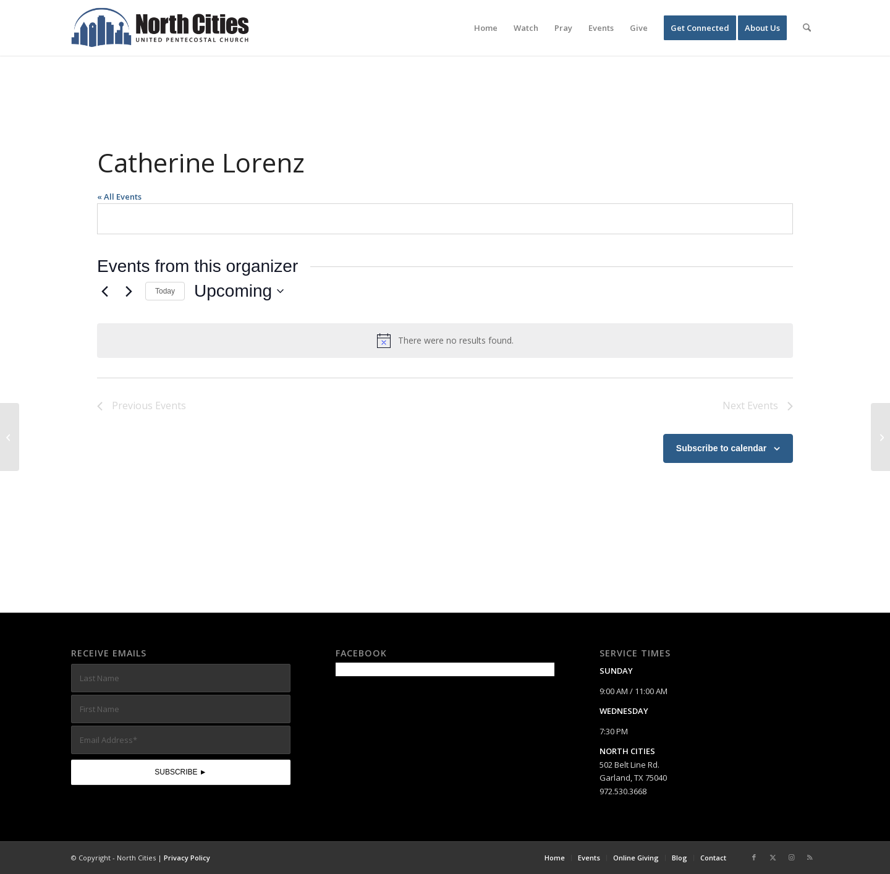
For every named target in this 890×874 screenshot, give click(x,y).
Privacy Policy (187, 857)
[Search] (807, 28)
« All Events (119, 196)
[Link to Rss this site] (809, 857)
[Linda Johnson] (880, 437)
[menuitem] (486, 28)
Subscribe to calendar (721, 448)
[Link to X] (772, 857)
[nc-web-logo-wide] (160, 28)
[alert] (445, 340)
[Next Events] (128, 291)
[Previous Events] (104, 291)
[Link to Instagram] (791, 857)
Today (165, 291)
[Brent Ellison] (9, 437)
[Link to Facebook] (754, 857)
